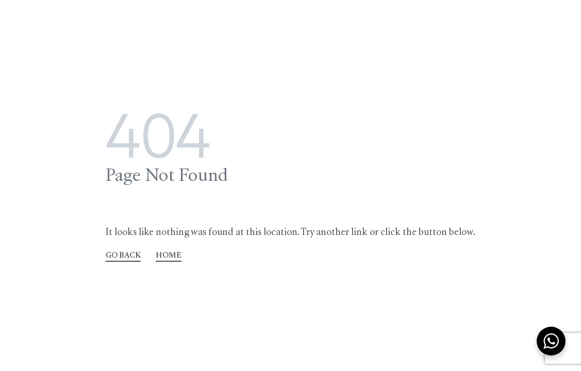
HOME (168, 256)
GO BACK (123, 256)
